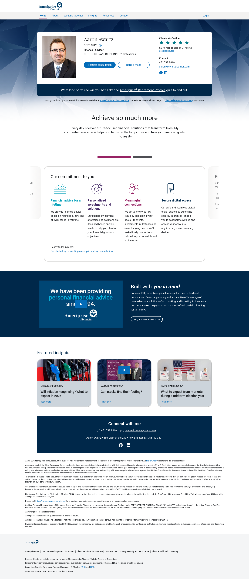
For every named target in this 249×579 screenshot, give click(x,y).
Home (43, 15)
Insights (92, 15)
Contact (124, 15)
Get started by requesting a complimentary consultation (82, 251)
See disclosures (166, 51)
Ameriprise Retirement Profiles (142, 90)
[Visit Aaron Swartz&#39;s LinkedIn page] (128, 445)
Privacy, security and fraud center (134, 551)
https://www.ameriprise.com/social (50, 501)
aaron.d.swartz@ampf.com (174, 66)
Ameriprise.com (32, 551)
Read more (45, 401)
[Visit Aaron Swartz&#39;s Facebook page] (121, 445)
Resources (108, 15)
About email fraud (160, 551)
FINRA (83, 567)
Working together (73, 15)
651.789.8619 (167, 62)
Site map (174, 551)
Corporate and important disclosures (58, 551)
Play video (106, 401)
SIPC (92, 567)
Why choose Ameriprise (147, 319)
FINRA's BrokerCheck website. (114, 100)
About (55, 15)
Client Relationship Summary (179, 100)
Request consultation (100, 64)
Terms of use (111, 551)
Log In (205, 15)
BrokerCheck (151, 461)
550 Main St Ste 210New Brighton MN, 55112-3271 (133, 437)
